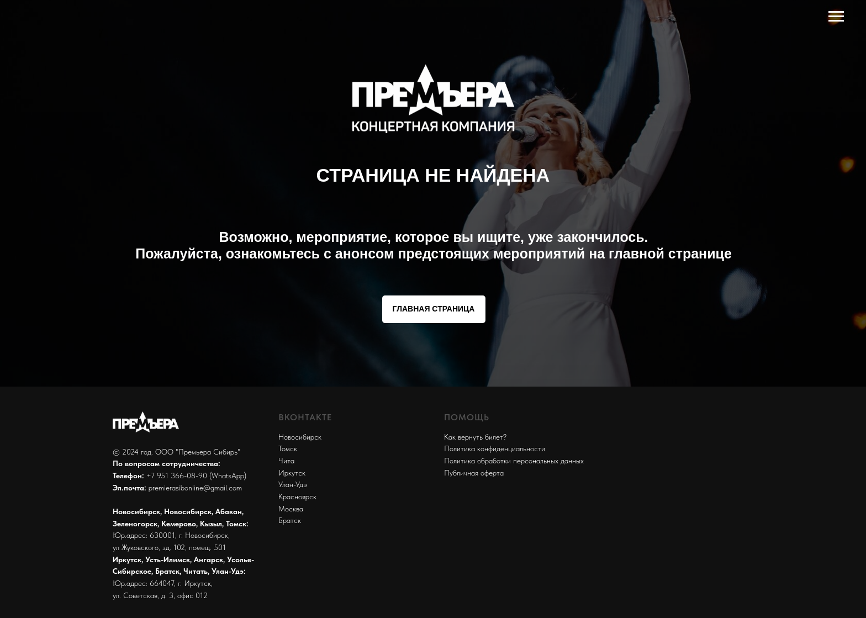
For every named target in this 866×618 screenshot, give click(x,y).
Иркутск (291, 472)
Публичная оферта (474, 472)
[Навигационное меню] (836, 16)
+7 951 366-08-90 (176, 475)
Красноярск (297, 496)
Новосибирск (299, 436)
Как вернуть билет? (475, 436)
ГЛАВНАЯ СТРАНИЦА (434, 308)
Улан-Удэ (292, 484)
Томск (287, 448)
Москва (290, 508)
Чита (286, 460)
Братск (289, 520)
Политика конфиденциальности (494, 448)
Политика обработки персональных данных (514, 460)
